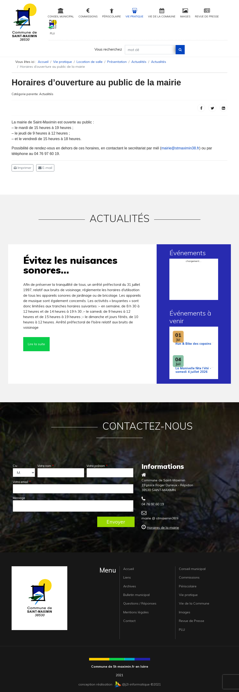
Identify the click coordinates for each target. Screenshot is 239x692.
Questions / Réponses (139, 603)
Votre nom (45, 466)
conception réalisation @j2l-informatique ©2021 (119, 684)
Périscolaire (111, 13)
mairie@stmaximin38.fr (180, 148)
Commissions (87, 13)
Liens (127, 577)
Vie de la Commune (161, 13)
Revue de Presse (207, 13)
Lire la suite (36, 344)
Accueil (128, 569)
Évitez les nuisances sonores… (70, 265)
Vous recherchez (108, 49)
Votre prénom (97, 466)
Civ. (15, 466)
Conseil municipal (61, 13)
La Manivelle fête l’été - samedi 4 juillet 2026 (193, 369)
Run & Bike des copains (193, 343)
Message (19, 498)
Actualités (46, 94)
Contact (129, 621)
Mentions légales (136, 612)
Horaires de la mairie (163, 527)
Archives (129, 586)
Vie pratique (134, 13)
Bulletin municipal (136, 595)
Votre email (22, 482)
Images (185, 13)
